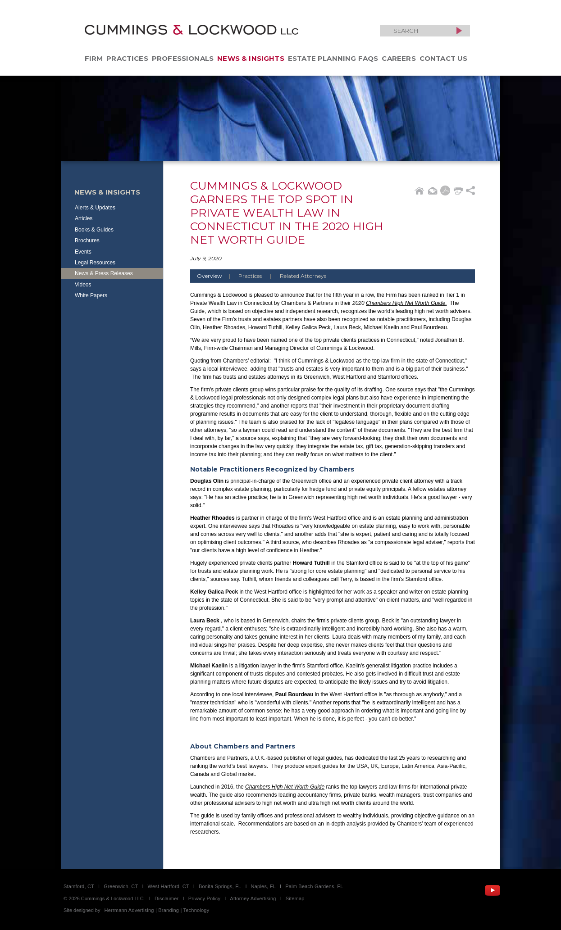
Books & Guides (94, 230)
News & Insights (250, 58)
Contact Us (444, 58)
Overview (217, 275)
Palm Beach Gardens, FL (314, 886)
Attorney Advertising (253, 898)
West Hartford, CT (168, 886)
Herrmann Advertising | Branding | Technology (157, 910)
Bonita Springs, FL (220, 886)
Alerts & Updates (95, 207)
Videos (83, 284)
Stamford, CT (79, 886)
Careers (398, 58)
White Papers (91, 295)
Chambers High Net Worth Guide (405, 303)
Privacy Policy (204, 898)
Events (83, 252)
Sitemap (295, 898)
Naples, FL (263, 886)
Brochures (87, 240)
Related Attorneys (303, 275)
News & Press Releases (104, 273)
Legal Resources (95, 262)
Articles (83, 218)
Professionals (183, 58)
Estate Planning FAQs (333, 58)
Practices (127, 58)
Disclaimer (167, 898)
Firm (94, 58)
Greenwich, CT (121, 886)
